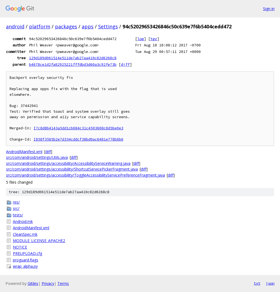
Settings (108, 26)
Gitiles (33, 283)
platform (39, 26)
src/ (16, 208)
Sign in (269, 8)
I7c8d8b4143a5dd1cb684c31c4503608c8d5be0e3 (78, 128)
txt (257, 283)
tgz (153, 38)
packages (66, 26)
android (15, 26)
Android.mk (23, 221)
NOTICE (20, 247)
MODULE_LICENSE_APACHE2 (39, 240)
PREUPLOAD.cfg (27, 253)
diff (125, 64)
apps (88, 26)
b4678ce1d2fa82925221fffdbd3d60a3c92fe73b (72, 64)
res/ (16, 202)
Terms (63, 283)
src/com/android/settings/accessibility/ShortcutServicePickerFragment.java (72, 169)
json (270, 283)
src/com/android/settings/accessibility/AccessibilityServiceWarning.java (68, 163)
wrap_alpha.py (25, 266)
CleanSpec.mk (25, 234)
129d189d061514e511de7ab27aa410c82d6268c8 (72, 57)
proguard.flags (25, 260)
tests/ (18, 214)
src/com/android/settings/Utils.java (37, 157)
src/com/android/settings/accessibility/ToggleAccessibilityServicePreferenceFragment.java (85, 175)
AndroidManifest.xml (24, 151)
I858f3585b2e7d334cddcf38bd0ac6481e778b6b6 (78, 139)
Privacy (48, 283)
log (140, 38)
